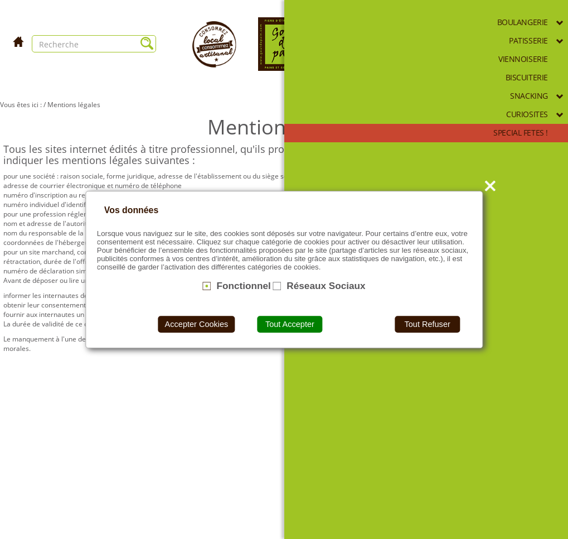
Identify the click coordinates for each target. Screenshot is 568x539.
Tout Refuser (427, 324)
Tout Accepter (289, 324)
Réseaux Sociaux (326, 285)
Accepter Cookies (197, 324)
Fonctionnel (243, 285)
